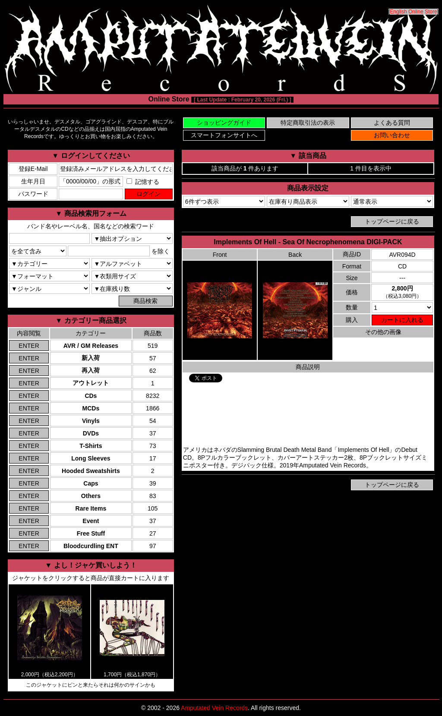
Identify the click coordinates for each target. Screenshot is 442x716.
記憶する (142, 181)
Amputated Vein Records (214, 707)
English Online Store (413, 12)
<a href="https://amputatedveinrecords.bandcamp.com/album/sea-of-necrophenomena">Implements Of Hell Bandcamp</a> (308, 414)
